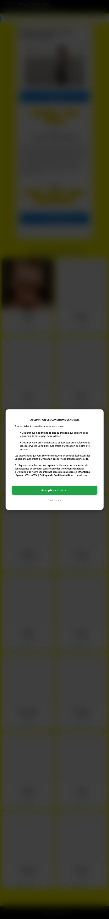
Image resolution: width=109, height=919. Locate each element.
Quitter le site (54, 500)
